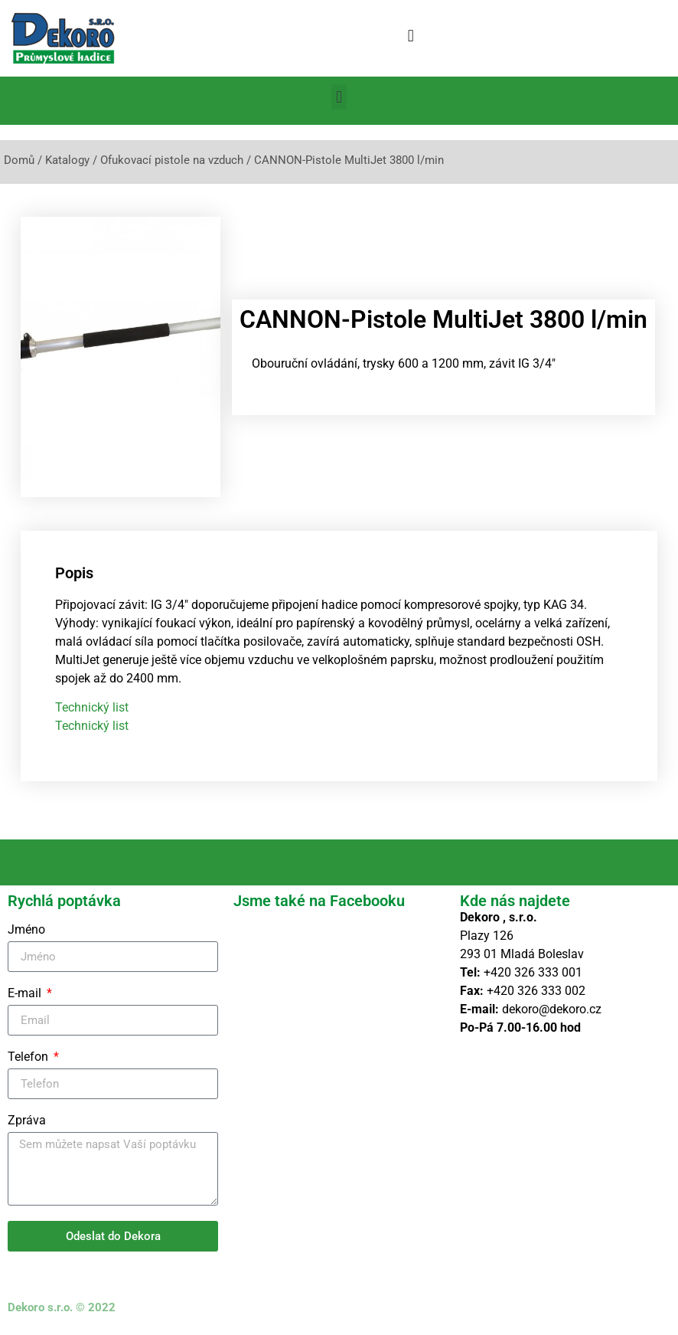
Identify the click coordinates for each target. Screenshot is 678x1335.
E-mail (26, 993)
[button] (410, 35)
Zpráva (27, 1120)
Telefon (29, 1057)
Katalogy (67, 160)
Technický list (92, 707)
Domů (19, 160)
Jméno (26, 930)
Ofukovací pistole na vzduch (171, 160)
